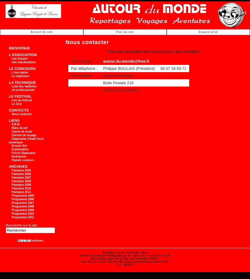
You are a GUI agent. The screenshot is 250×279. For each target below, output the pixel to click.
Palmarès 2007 (21, 177)
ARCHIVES (18, 166)
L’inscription (20, 72)
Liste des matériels (24, 86)
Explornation (20, 149)
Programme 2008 (23, 206)
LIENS (14, 120)
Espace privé (208, 32)
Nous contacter (22, 114)
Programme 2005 (23, 195)
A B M (15, 124)
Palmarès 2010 (21, 188)
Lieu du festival (22, 100)
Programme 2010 (23, 213)
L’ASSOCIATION (23, 55)
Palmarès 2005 (21, 170)
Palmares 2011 (21, 192)
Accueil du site (41, 32)
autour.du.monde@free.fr (126, 61)
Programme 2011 (23, 217)
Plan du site (125, 32)
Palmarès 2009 (21, 184)
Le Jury (17, 103)
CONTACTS (19, 110)
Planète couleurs (23, 160)
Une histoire (20, 58)
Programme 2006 (23, 199)
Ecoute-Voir (19, 145)
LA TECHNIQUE (22, 82)
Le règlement (20, 76)
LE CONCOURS (22, 69)
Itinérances (19, 156)
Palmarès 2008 (21, 181)
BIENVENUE (19, 48)
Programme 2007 (23, 202)
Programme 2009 (23, 210)
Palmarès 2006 (21, 174)
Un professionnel (23, 90)
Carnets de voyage (24, 135)
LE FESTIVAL (20, 96)
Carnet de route (22, 131)
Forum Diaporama (24, 152)
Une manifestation (24, 62)
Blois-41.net (20, 128)
